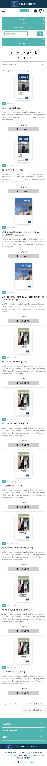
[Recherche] (16, 33)
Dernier (40, 704)
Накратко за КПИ (13, 485)
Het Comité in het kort (15, 423)
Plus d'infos (23, 129)
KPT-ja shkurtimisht (14, 361)
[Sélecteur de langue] (25, 10)
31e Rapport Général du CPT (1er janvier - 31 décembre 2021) (23, 298)
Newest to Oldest (23, 64)
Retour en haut (33, 710)
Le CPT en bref (12, 108)
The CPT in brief (13, 169)
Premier (8, 704)
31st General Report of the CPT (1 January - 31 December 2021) (22, 233)
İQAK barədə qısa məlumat (17, 547)
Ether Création (29, 762)
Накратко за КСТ (13, 671)
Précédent (18, 704)
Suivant (28, 704)
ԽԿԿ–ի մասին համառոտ (18, 609)
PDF (4, 104)
